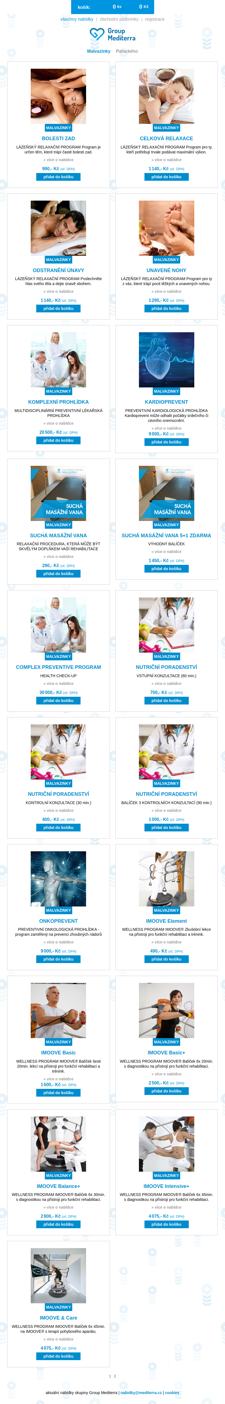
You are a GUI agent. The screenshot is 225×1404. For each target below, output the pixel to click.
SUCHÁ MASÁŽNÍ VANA (58, 535)
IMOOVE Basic (58, 1052)
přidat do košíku (58, 177)
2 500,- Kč (166, 1083)
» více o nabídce (58, 160)
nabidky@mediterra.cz (141, 1392)
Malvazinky (98, 51)
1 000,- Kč (166, 819)
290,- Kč (58, 565)
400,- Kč (58, 819)
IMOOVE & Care (58, 1318)
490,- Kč (166, 951)
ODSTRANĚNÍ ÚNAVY (58, 270)
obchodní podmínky (119, 19)
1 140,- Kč (166, 168)
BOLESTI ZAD (58, 138)
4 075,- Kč (166, 1216)
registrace (154, 19)
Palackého (127, 51)
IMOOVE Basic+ (166, 1052)
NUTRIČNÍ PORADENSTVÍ (166, 667)
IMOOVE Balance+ (58, 1186)
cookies (172, 1392)
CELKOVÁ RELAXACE (166, 138)
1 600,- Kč (58, 1084)
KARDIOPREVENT (166, 402)
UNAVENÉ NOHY (167, 270)
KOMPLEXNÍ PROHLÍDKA (58, 402)
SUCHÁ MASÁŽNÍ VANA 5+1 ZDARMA (166, 535)
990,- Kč (58, 168)
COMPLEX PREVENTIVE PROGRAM (58, 667)
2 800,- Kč (58, 1216)
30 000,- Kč (58, 692)
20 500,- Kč (58, 432)
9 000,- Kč (166, 434)
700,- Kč (166, 692)
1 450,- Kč (166, 560)
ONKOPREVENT (58, 921)
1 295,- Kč (166, 300)
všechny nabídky (76, 19)
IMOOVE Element (166, 921)
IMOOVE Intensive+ (167, 1186)
